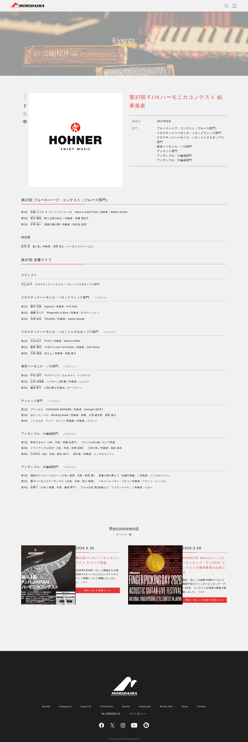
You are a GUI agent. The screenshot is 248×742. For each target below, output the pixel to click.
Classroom (145, 700)
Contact (201, 700)
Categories (65, 700)
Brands (46, 700)
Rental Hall (166, 700)
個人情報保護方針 (111, 708)
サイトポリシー (138, 708)
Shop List (85, 700)
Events (126, 700)
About (184, 700)
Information (106, 700)
